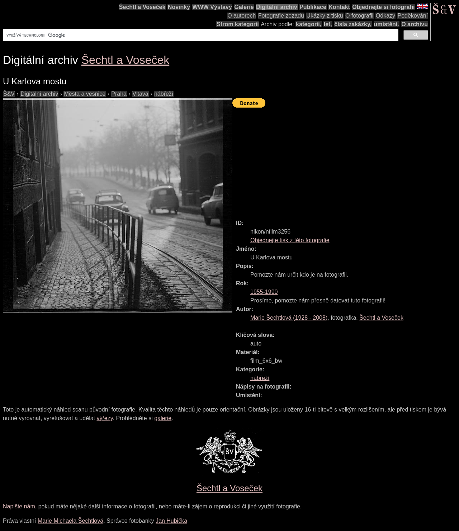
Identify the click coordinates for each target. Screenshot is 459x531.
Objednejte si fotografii (383, 7)
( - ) (288, 318)
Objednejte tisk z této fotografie (290, 240)
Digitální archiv (276, 7)
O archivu (414, 24)
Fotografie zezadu (281, 16)
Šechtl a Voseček (142, 7)
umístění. (386, 24)
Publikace (312, 7)
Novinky (179, 7)
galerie (162, 418)
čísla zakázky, (353, 24)
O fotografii (359, 16)
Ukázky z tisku (324, 16)
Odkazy (385, 16)
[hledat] (199, 35)
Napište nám (19, 506)
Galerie (244, 7)
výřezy (104, 418)
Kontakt (339, 7)
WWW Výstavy (212, 7)
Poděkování (412, 16)
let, (328, 24)
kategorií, (308, 24)
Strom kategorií (238, 24)
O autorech (241, 16)
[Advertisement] (345, 160)
